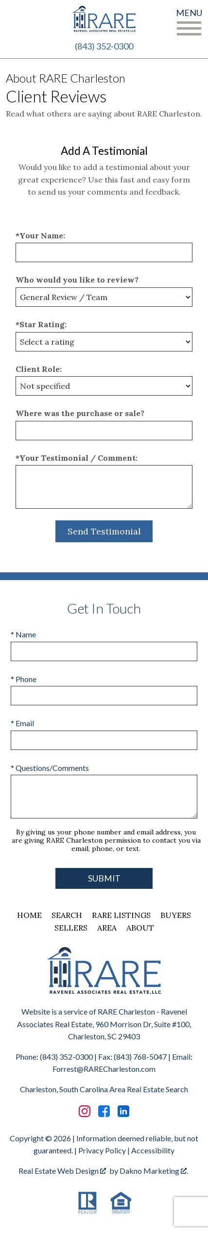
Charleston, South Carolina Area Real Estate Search (104, 1089)
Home (29, 915)
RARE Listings (121, 915)
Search (67, 915)
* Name (23, 634)
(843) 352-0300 (104, 46)
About (140, 928)
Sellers (70, 928)
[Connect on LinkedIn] (123, 1111)
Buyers (175, 915)
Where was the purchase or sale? (80, 413)
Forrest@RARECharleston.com (104, 1068)
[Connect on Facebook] (104, 1111)
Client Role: (39, 369)
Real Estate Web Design (62, 1170)
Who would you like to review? (77, 279)
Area (107, 928)
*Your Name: (40, 235)
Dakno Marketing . (154, 1170)
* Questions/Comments (50, 767)
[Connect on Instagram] (84, 1111)
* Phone (23, 678)
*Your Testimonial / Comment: (77, 458)
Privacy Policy (102, 1150)
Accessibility (152, 1150)
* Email (22, 723)
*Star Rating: (41, 324)
